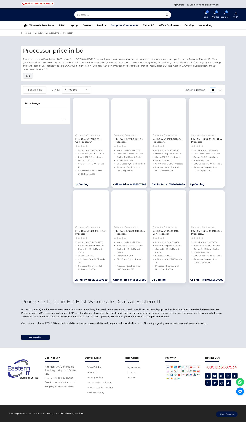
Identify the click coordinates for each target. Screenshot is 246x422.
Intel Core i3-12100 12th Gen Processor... (167, 140)
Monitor (101, 25)
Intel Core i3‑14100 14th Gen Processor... (206, 232)
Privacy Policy (95, 377)
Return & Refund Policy (100, 387)
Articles (131, 377)
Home (27, 33)
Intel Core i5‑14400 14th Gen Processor (165, 232)
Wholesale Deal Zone (41, 25)
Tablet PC (148, 25)
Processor (68, 33)
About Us (92, 372)
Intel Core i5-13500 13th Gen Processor (90, 232)
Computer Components (124, 25)
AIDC (62, 25)
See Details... (36, 337)
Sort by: (56, 90)
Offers (179, 4)
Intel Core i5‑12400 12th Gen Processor (88, 140)
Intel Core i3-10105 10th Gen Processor (206, 140)
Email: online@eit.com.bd (203, 4)
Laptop (74, 25)
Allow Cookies (227, 414)
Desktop (87, 25)
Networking (205, 25)
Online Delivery (95, 392)
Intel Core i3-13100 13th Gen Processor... (129, 140)
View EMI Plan (95, 367)
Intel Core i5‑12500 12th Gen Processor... (129, 232)
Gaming (189, 25)
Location (132, 372)
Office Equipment (169, 25)
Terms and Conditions (99, 382)
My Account (134, 367)
